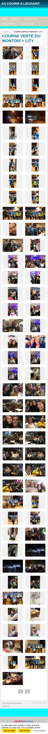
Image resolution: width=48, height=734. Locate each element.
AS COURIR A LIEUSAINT (20, 3)
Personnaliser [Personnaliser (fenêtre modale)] (39, 731)
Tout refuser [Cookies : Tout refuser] (24, 731)
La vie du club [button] (31, 19)
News (4, 19)
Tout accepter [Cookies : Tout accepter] (9, 731)
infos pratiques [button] (8, 24)
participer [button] (15, 19)
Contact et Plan (27, 24)
